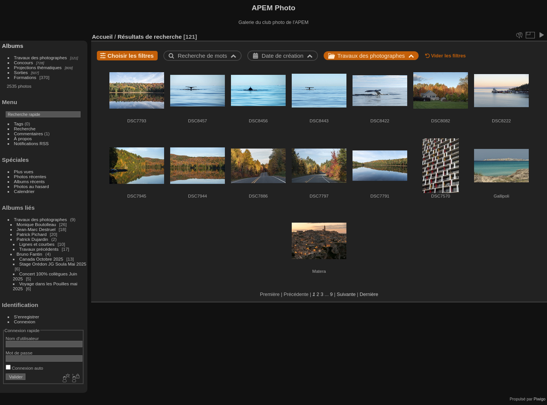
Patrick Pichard (32, 234)
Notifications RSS (31, 143)
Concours (23, 62)
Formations (25, 77)
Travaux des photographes (40, 57)
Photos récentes (30, 176)
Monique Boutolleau (36, 224)
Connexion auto (24, 367)
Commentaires (28, 133)
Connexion (24, 321)
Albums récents (29, 181)
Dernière (369, 294)
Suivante (346, 294)
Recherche (25, 128)
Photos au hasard (31, 186)
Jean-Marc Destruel (36, 229)
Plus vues (23, 171)
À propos (23, 138)
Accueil (102, 36)
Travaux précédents (39, 249)
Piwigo (539, 399)
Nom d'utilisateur (22, 338)
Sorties (21, 72)
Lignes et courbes (37, 244)
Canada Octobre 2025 (41, 258)
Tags (19, 123)
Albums (12, 46)
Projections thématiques (38, 67)
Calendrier (24, 191)
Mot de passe (19, 352)
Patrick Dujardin (32, 239)
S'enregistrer (26, 316)
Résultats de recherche (149, 36)
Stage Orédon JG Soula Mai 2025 (53, 263)
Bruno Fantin (29, 254)
